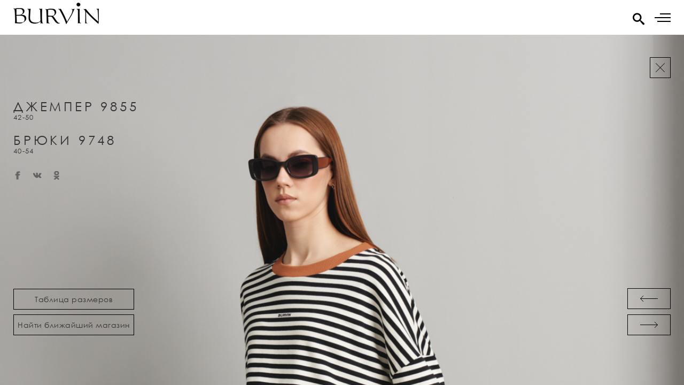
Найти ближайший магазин (74, 325)
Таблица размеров (74, 299)
